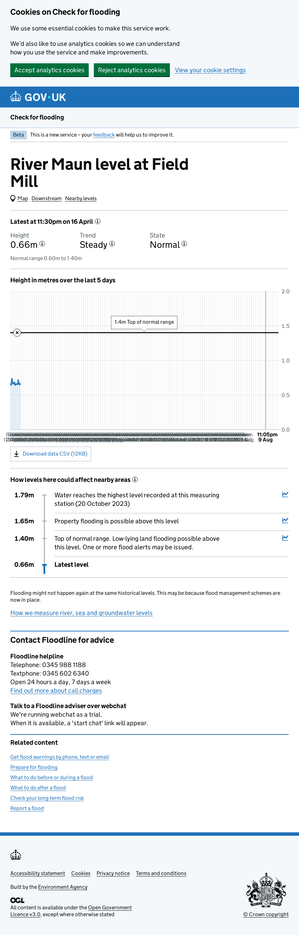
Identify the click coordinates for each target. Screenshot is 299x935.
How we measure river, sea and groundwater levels (81, 613)
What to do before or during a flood (51, 777)
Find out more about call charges (56, 690)
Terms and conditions (161, 873)
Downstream (47, 198)
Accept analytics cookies (49, 70)
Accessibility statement (37, 873)
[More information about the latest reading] (97, 221)
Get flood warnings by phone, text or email (59, 757)
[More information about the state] (184, 243)
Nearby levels (81, 198)
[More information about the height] (42, 243)
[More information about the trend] (112, 243)
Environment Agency (62, 887)
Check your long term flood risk (47, 798)
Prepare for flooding (34, 767)
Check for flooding (37, 117)
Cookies (80, 873)
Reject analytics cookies (132, 70)
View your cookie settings (210, 70)
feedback (104, 134)
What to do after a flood (38, 787)
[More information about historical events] (134, 479)
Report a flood (27, 808)
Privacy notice (113, 873)
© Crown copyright (266, 914)
